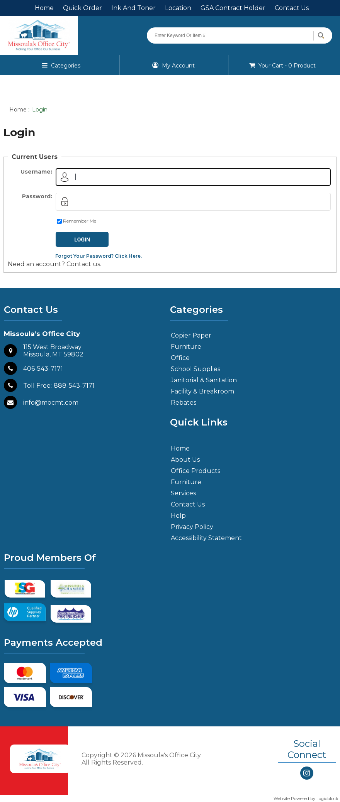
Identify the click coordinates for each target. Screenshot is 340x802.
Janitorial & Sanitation (204, 380)
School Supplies (195, 369)
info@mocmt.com (50, 402)
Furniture (186, 346)
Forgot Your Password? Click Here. (98, 256)
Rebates (183, 402)
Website (282, 798)
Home (44, 8)
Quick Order (82, 8)
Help (178, 515)
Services (183, 493)
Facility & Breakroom (202, 391)
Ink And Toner (133, 8)
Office (180, 357)
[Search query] (239, 35)
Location (178, 8)
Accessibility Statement (206, 538)
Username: (36, 171)
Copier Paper (191, 335)
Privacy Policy (192, 526)
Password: (37, 196)
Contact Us (292, 8)
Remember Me (79, 221)
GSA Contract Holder (233, 8)
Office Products (195, 470)
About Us (185, 459)
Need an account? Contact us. (54, 264)
